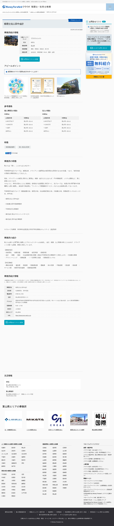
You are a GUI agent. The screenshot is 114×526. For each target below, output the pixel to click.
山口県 (65, 450)
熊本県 (65, 478)
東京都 (44, 481)
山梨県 (54, 450)
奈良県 (54, 481)
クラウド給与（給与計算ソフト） (93, 466)
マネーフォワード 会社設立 (91, 483)
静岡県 (54, 460)
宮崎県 (65, 475)
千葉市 (3, 457)
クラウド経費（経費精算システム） (94, 461)
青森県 (44, 450)
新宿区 (3, 483)
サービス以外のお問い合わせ (68, 514)
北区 (23, 474)
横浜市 (3, 460)
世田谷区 (14, 483)
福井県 (54, 447)
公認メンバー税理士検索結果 (37, 12)
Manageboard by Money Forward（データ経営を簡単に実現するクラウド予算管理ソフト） (97, 503)
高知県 (65, 463)
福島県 (44, 463)
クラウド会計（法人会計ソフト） (93, 450)
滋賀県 (54, 469)
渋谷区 (13, 486)
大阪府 (54, 475)
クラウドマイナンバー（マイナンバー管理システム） (98, 474)
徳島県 (65, 454)
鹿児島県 (65, 485)
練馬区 (23, 483)
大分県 (65, 481)
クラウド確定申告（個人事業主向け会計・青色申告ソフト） (98, 455)
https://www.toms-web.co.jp (23, 315)
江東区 (3, 496)
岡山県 (54, 494)
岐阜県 (54, 457)
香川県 (65, 457)
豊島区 (13, 496)
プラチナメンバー (36, 38)
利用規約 (59, 512)
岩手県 (44, 454)
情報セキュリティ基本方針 (37, 512)
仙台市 (3, 450)
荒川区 (23, 477)
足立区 (23, 486)
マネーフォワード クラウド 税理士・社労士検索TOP (15, 12)
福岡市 (23, 457)
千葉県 (44, 478)
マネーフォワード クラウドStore (93, 481)
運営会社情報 (9, 512)
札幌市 (3, 447)
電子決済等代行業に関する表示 (48, 514)
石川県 (44, 491)
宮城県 (44, 457)
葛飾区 (23, 490)
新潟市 (13, 447)
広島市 (23, 450)
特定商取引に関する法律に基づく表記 (76, 512)
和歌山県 (55, 485)
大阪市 (13, 460)
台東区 (3, 490)
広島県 (65, 447)
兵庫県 (54, 478)
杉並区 (13, 493)
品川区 (13, 474)
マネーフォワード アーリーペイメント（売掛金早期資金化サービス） (98, 490)
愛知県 (54, 463)
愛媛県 (65, 460)
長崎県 (65, 472)
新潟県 (44, 488)
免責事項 (50, 512)
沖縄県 (65, 488)
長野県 (54, 454)
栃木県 (44, 469)
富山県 (33, 45)
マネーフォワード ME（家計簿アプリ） (95, 497)
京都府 (54, 472)
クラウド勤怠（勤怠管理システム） (94, 471)
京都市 (13, 457)
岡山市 (23, 447)
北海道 (44, 447)
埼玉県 (44, 475)
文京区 (3, 486)
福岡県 (65, 466)
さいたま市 (5, 454)
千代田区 (4, 474)
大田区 (13, 480)
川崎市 (3, 463)
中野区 (13, 490)
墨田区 (3, 493)
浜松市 (13, 450)
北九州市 (24, 454)
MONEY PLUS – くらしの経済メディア (95, 500)
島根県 (54, 491)
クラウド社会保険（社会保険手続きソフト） (96, 469)
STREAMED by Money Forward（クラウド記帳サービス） (98, 494)
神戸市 (13, 466)
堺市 (23, 463)
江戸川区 (24, 493)
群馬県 (44, 472)
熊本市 (23, 460)
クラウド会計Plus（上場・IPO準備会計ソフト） (97, 452)
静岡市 (3, 466)
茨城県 (44, 466)
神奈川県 (45, 485)
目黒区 (13, 477)
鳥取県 (54, 488)
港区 (3, 480)
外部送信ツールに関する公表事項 (99, 512)
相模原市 (14, 463)
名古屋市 (14, 454)
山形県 (44, 460)
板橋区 (23, 480)
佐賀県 (65, 469)
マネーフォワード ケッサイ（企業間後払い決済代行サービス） (98, 486)
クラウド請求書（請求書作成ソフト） (94, 458)
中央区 (3, 477)
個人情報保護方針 (21, 512)
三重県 (54, 466)
